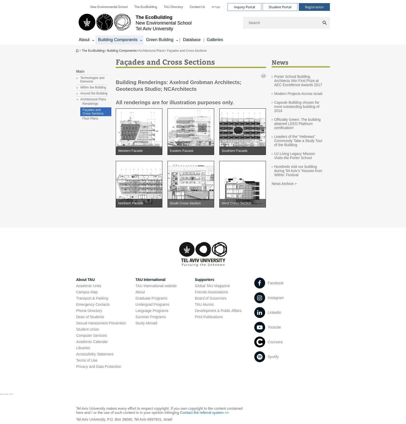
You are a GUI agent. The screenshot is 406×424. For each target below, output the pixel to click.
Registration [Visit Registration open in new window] (314, 7)
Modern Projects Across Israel (298, 94)
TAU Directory (173, 7)
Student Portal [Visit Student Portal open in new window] (280, 7)
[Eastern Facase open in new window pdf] (191, 151)
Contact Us (197, 7)
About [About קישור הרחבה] (84, 40)
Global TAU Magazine (212, 286)
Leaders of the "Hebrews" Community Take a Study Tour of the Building (298, 141)
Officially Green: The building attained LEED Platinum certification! (297, 123)
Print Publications (209, 317)
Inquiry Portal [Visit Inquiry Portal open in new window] (244, 7)
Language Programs (151, 311)
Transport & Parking (92, 298)
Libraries (83, 348)
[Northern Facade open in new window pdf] (139, 203)
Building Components (121, 51)
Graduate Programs (151, 298)
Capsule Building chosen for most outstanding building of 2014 (296, 106)
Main (80, 71)
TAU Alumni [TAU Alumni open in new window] (204, 304)
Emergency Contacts (93, 304)
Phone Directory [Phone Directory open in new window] (89, 311)
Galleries (215, 40)
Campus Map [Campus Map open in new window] (87, 292)
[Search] (286, 23)
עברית (216, 7)
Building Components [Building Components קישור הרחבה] (117, 40)
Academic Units (88, 286)
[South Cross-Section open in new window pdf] (191, 203)
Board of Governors (211, 298)
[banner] (203, 22)
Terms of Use (86, 360)
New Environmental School (109, 7)
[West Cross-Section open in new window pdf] (243, 203)
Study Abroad (146, 323)
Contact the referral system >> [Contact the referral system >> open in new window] (204, 413)
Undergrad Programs (152, 304)
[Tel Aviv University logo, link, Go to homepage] (134, 23)
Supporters (204, 280)
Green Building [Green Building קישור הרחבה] (159, 40)
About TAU (85, 280)
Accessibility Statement (94, 354)
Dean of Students (90, 317)
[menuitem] (109, 7)
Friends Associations (211, 292)
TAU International (150, 280)
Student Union (87, 329)
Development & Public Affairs (218, 311)
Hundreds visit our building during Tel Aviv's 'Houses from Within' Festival (298, 171)
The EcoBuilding (145, 7)
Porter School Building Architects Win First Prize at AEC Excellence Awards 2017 (298, 81)
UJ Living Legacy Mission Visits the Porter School (294, 156)
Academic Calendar (92, 342)
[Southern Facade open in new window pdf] (243, 151)
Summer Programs (150, 317)
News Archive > (284, 184)
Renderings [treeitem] (90, 104)
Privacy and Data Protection (98, 367)
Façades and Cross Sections (93, 111)
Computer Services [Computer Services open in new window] (91, 335)
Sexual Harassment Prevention (101, 323)
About (140, 292)
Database (192, 40)
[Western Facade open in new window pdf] (139, 151)
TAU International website (156, 286)
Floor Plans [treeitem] (90, 118)
